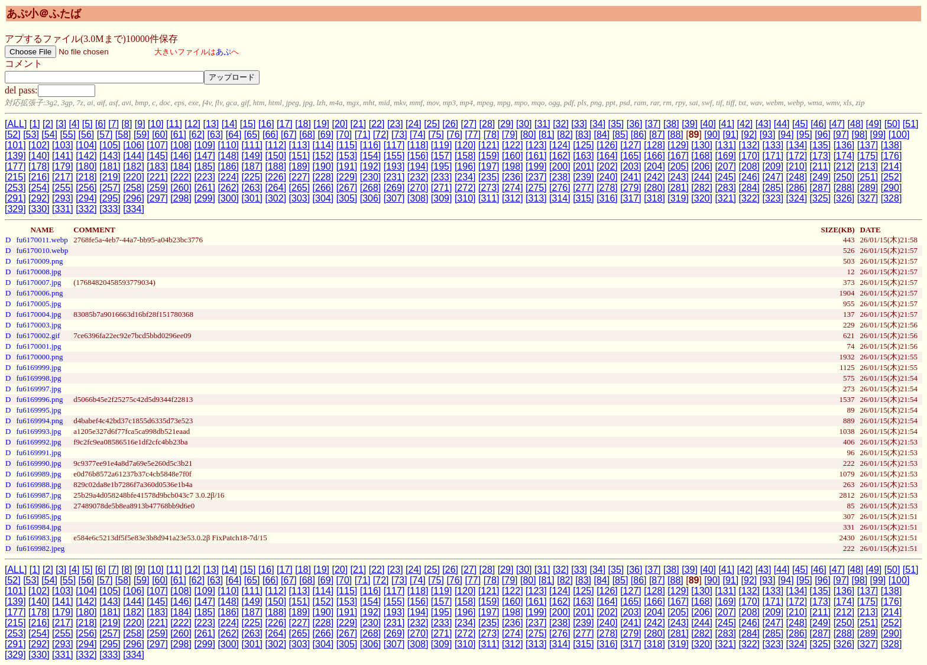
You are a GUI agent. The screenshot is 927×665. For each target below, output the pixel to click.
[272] (465, 188)
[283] (725, 188)
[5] (87, 124)
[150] (276, 156)
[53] (31, 134)
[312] (512, 198)
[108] (181, 145)
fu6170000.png (39, 356)
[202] (607, 166)
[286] (797, 188)
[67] (289, 134)
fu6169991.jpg (38, 452)
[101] (15, 145)
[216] (39, 177)
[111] (251, 145)
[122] (512, 145)
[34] (597, 124)
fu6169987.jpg (38, 495)
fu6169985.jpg (38, 516)
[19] (321, 124)
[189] (299, 166)
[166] (654, 156)
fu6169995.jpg (38, 410)
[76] (454, 134)
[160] (512, 156)
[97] (841, 134)
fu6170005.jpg (38, 303)
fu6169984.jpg (38, 527)
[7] (113, 124)
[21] (359, 124)
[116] (370, 145)
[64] (234, 134)
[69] (325, 134)
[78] (492, 134)
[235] (489, 177)
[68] (307, 134)
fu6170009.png (39, 261)
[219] (110, 177)
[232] (418, 177)
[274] (512, 188)
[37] (653, 124)
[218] (86, 177)
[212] (844, 166)
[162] (560, 156)
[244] (701, 177)
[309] (441, 198)
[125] (583, 145)
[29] (506, 124)
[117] (394, 145)
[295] (110, 198)
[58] (123, 134)
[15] (248, 124)
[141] (62, 156)
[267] (347, 188)
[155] (394, 156)
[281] (678, 188)
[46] (818, 124)
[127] (630, 145)
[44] (782, 124)
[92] (749, 134)
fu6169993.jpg (38, 431)
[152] (323, 156)
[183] (157, 166)
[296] (133, 198)
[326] (844, 198)
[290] (891, 188)
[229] (347, 177)
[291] (15, 198)
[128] (654, 145)
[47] (837, 124)
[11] (174, 124)
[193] (394, 166)
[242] (654, 177)
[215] (15, 177)
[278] (607, 188)
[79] (510, 134)
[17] (285, 124)
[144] (133, 156)
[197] (489, 166)
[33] (579, 124)
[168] (701, 156)
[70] (344, 134)
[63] (215, 134)
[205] (678, 166)
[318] (654, 198)
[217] (62, 177)
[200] (560, 166)
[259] (157, 188)
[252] (891, 177)
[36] (635, 124)
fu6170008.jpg (38, 271)
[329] (15, 209)
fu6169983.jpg (38, 537)
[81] (547, 134)
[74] (418, 134)
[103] (62, 145)
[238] (560, 177)
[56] (87, 134)
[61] (178, 134)
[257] (110, 188)
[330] (39, 209)
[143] (110, 156)
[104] (86, 145)
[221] (157, 177)
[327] (868, 198)
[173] (820, 156)
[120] (465, 145)
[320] (701, 198)
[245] (725, 177)
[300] (228, 198)
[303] (299, 198)
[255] (62, 188)
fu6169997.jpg (38, 388)
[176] (891, 156)
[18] (303, 124)
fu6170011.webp (41, 239)
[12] (192, 124)
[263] (251, 188)
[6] (100, 124)
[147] (204, 156)
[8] (127, 124)
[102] (39, 145)
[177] (15, 166)
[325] (820, 198)
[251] (868, 177)
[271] (441, 188)
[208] (749, 166)
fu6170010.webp (42, 250)
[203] (630, 166)
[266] (323, 188)
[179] (62, 166)
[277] (583, 188)
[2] (48, 124)
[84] (602, 134)
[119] (441, 145)
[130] (701, 145)
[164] (607, 156)
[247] (773, 177)
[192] (370, 166)
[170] (749, 156)
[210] (797, 166)
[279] (630, 188)
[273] (489, 188)
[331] (62, 209)
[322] (749, 198)
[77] (473, 134)
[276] (560, 188)
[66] (270, 134)
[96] (823, 134)
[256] (86, 188)
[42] (745, 124)
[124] (560, 145)
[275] (536, 188)
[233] (441, 177)
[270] (418, 188)
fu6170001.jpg (38, 346)
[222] (181, 177)
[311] (489, 198)
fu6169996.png (39, 399)
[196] (465, 166)
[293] (62, 198)
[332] (86, 209)
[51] (911, 124)
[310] (465, 198)
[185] (204, 166)
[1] (35, 124)
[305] (347, 198)
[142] (86, 156)
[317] (630, 198)
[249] (820, 177)
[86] (639, 134)
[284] (749, 188)
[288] (844, 188)
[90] (712, 134)
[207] (725, 166)
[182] (133, 166)
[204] (654, 166)
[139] (15, 156)
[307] (394, 198)
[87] (657, 134)
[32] (561, 124)
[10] (156, 124)
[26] (450, 124)
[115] (347, 145)
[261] (204, 188)
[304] (323, 198)
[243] (678, 177)
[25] (432, 124)
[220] (133, 177)
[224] (228, 177)
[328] (891, 198)
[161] (536, 156)
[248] (797, 177)
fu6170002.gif (38, 335)
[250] (844, 177)
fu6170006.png (39, 292)
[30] (524, 124)
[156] (418, 156)
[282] (701, 188)
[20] (340, 124)
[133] (773, 145)
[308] (418, 198)
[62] (197, 134)
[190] (323, 166)
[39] (690, 124)
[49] (874, 124)
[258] (133, 188)
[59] (142, 134)
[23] (395, 124)
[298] (181, 198)
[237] (536, 177)
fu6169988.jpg (38, 484)
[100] (899, 134)
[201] (583, 166)
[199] (536, 166)
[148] (228, 156)
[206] (701, 166)
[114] (323, 145)
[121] (489, 145)
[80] (528, 134)
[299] (204, 198)
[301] (251, 198)
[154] (370, 156)
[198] (512, 166)
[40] (708, 124)
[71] (363, 134)
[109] (204, 145)
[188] (276, 166)
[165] (630, 156)
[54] (49, 134)
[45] (800, 124)
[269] (394, 188)
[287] (820, 188)
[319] (678, 198)
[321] (725, 198)
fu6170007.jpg (38, 282)
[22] (377, 124)
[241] (630, 177)
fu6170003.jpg (38, 324)
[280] (654, 188)
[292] (39, 198)
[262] (228, 188)
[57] (105, 134)
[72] (381, 134)
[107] (157, 145)
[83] (583, 134)
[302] (276, 198)
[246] (749, 177)
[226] (276, 177)
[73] (399, 134)
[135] (820, 145)
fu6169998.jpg (38, 378)
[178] (39, 166)
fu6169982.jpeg (40, 548)
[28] (487, 124)
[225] (251, 177)
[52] (13, 134)
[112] (276, 145)
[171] (773, 156)
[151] (299, 156)
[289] (868, 188)
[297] (157, 198)
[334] (133, 209)
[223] (204, 177)
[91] (730, 134)
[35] (616, 124)
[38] (671, 124)
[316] (607, 198)
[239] (583, 177)
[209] (773, 166)
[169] (725, 156)
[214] (891, 166)
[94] (786, 134)
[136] (844, 145)
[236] (512, 177)
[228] (323, 177)
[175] (868, 156)
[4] (74, 124)
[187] (251, 166)
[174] (844, 156)
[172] (797, 156)
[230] (370, 177)
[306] (370, 198)
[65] (252, 134)
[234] (465, 177)
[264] (276, 188)
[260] (181, 188)
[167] (678, 156)
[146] (181, 156)
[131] (725, 145)
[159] (489, 156)
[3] (61, 124)
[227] (299, 177)
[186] (228, 166)
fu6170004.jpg (38, 314)
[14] (230, 124)
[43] (764, 124)
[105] (110, 145)
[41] (726, 124)
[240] (607, 177)
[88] (675, 134)
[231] (394, 177)
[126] (607, 145)
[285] (773, 188)
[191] (347, 166)
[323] (773, 198)
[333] (110, 209)
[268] (370, 188)
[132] (749, 145)
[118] (418, 145)
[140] (39, 156)
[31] (542, 124)
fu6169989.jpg (38, 473)
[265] (299, 188)
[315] (583, 198)
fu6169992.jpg (38, 441)
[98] (859, 134)
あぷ (223, 51)
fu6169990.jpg (38, 463)
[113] (299, 145)
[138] (891, 145)
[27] (469, 124)
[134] (797, 145)
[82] (565, 134)
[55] (68, 134)
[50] (892, 124)
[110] (228, 145)
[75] (436, 134)
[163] (583, 156)
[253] (15, 188)
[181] (110, 166)
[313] (536, 198)
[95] (804, 134)
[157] (441, 156)
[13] (211, 124)
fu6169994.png (39, 420)
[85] (620, 134)
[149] (251, 156)
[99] (878, 134)
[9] (140, 124)
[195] (441, 166)
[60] (160, 134)
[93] (768, 134)
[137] (868, 145)
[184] (181, 166)
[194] (418, 166)
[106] (133, 145)
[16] (266, 124)
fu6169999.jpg (38, 367)
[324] (797, 198)
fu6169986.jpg (38, 505)
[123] (536, 145)
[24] (414, 124)
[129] (678, 145)
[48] (855, 124)
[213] (868, 166)
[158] (465, 156)
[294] (86, 198)
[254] (39, 188)
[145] (157, 156)
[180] (86, 166)
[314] (560, 198)
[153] (347, 156)
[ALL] (16, 124)
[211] (820, 166)
